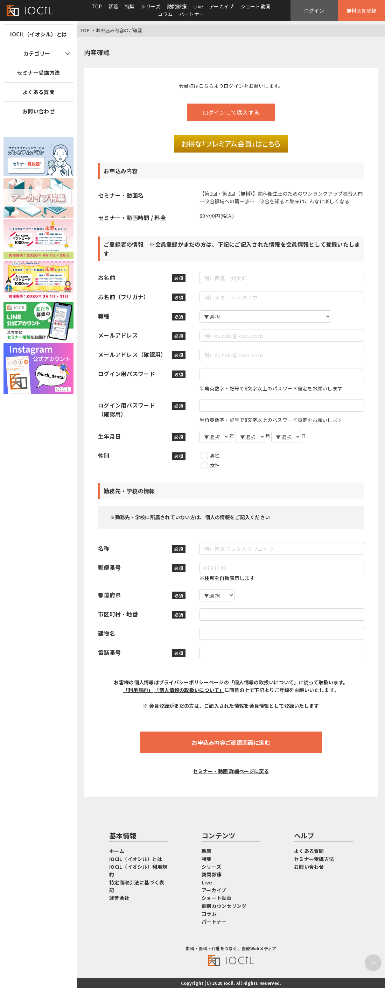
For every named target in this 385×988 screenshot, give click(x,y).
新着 (113, 6)
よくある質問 (38, 92)
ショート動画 (255, 6)
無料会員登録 (361, 10)
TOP (97, 6)
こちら (206, 85)
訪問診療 (177, 6)
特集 (130, 6)
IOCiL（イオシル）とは (38, 34)
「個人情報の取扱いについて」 (189, 689)
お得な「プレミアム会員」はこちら (231, 144)
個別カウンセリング (224, 905)
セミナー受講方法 (38, 72)
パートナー (191, 13)
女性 (215, 464)
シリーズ (151, 6)
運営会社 (119, 897)
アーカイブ (221, 6)
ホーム (116, 850)
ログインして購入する (231, 112)
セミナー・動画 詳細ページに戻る (231, 771)
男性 (215, 455)
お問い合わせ (38, 111)
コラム (165, 13)
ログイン (314, 10)
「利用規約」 (138, 689)
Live (198, 6)
